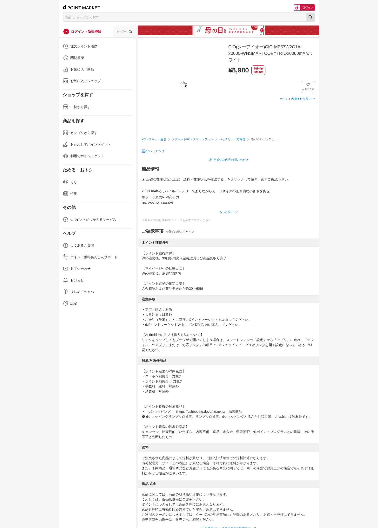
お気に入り (308, 89)
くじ (70, 182)
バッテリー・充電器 (232, 139)
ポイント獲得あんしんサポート (90, 257)
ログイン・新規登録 (86, 31)
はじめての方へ (78, 292)
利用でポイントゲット (83, 156)
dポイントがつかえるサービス (89, 219)
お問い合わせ (77, 268)
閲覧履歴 (73, 58)
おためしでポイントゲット (87, 144)
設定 (70, 303)
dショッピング (155, 151)
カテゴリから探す (80, 133)
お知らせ (73, 280)
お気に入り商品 (78, 69)
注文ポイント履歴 (80, 46)
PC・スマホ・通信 (154, 139)
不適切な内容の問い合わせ (231, 159)
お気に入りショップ (82, 81)
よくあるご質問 (78, 245)
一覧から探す (77, 107)
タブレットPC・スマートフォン (193, 139)
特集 (70, 193)
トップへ (121, 31)
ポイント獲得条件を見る (295, 99)
